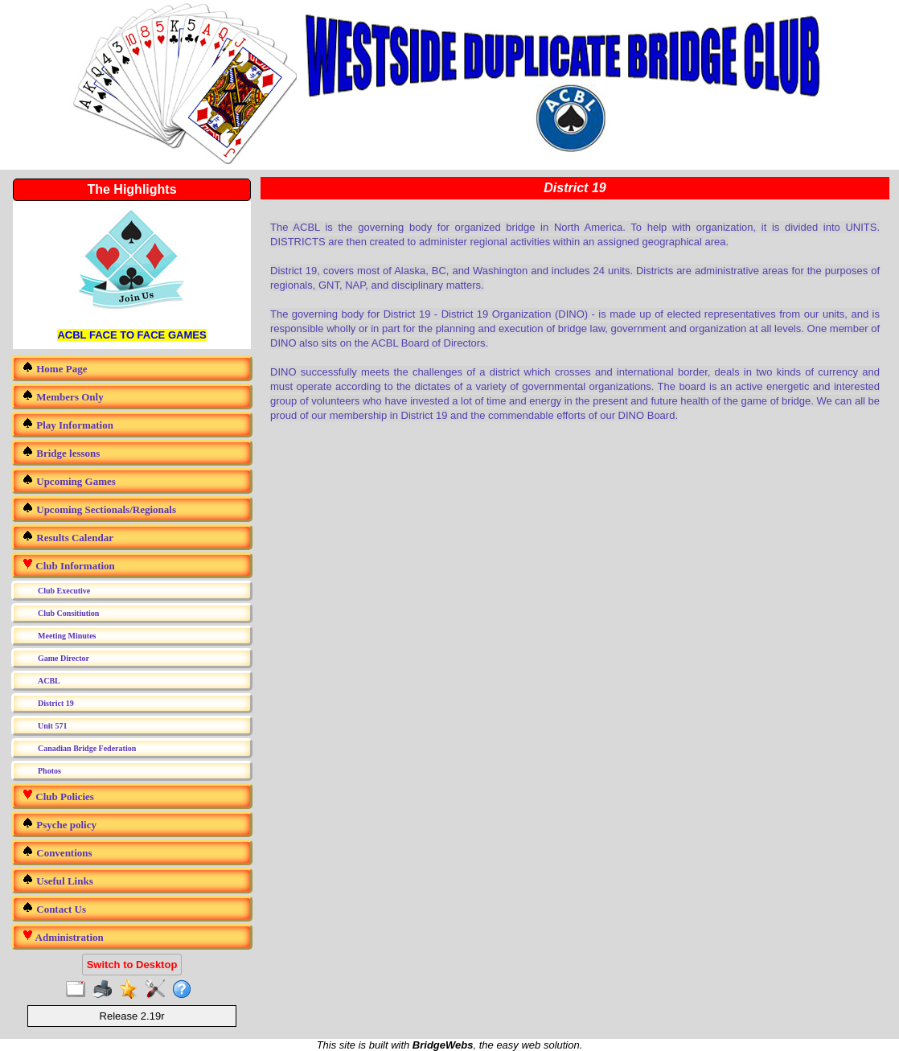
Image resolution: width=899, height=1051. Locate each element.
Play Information (67, 424)
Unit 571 (52, 725)
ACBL (49, 680)
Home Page (54, 368)
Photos (49, 770)
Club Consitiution (68, 613)
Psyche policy (59, 824)
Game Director (63, 658)
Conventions (57, 852)
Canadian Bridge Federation (87, 748)
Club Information (68, 565)
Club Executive (64, 590)
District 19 (56, 703)
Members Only (63, 396)
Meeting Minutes (67, 635)
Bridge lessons (61, 452)
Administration (63, 936)
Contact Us (54, 908)
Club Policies (58, 796)
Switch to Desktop (132, 965)
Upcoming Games (69, 480)
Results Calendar (67, 537)
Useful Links (57, 880)
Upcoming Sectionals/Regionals (99, 508)
